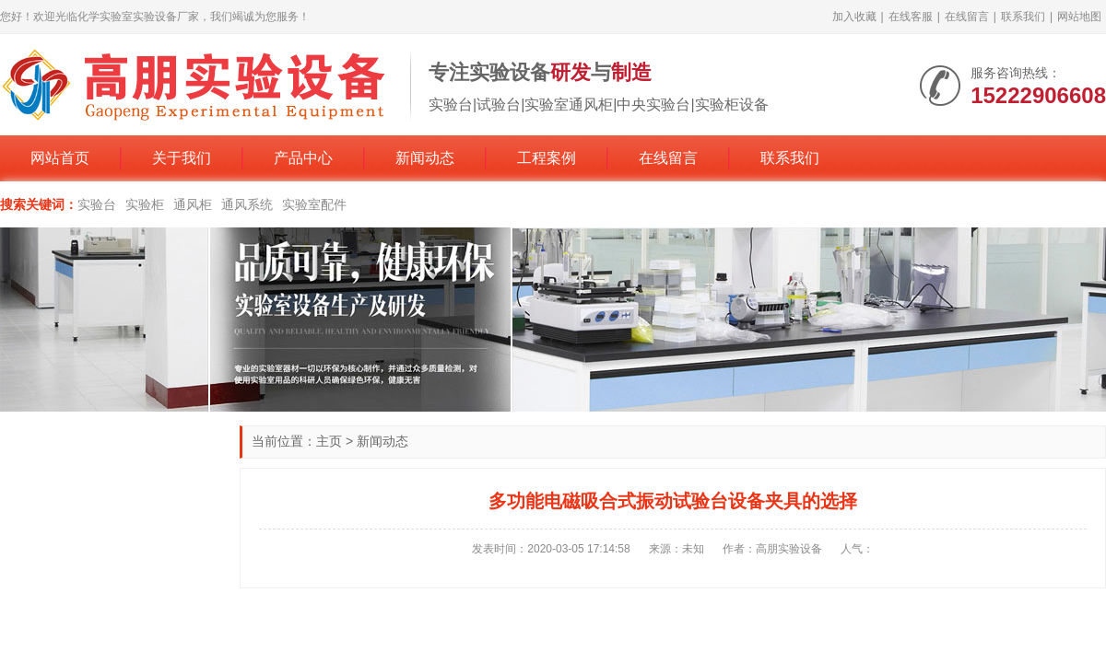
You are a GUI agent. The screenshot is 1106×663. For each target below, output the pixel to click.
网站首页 (59, 158)
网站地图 (1079, 16)
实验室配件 (314, 204)
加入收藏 (854, 16)
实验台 (96, 204)
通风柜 (192, 204)
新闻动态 (424, 158)
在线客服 (910, 16)
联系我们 (1023, 16)
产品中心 (303, 158)
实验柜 (144, 204)
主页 (329, 441)
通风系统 (247, 204)
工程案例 (546, 158)
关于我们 (181, 158)
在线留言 (967, 16)
